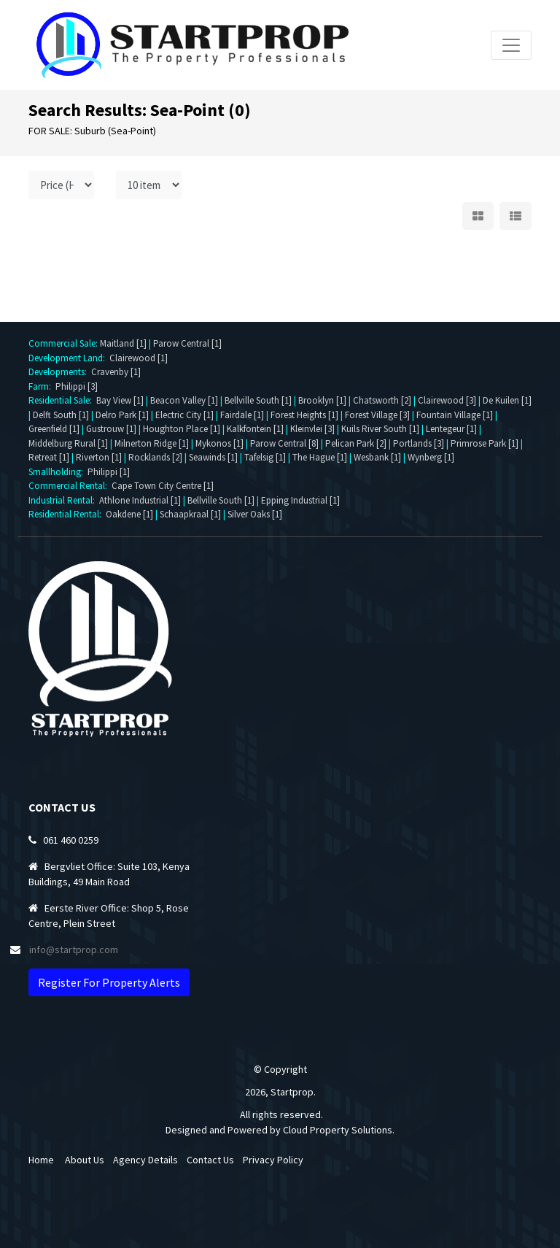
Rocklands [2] (155, 457)
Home (41, 1159)
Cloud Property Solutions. (338, 1129)
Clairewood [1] (138, 358)
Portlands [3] (418, 443)
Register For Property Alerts (109, 982)
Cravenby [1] (116, 372)
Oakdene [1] (129, 514)
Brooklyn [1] (322, 400)
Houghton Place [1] (181, 429)
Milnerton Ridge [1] (151, 443)
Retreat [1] (48, 457)
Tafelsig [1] (265, 457)
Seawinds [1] (213, 457)
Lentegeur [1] (451, 429)
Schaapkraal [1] (190, 514)
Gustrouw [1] (111, 429)
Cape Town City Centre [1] (163, 485)
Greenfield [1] (53, 429)
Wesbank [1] (377, 457)
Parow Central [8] (284, 443)
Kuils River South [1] (380, 429)
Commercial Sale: (64, 343)
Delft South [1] (61, 415)
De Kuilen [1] (507, 400)
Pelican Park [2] (355, 443)
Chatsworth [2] (382, 400)
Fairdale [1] (242, 415)
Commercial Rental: (70, 485)
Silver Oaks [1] (255, 514)
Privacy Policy (273, 1159)
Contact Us (210, 1159)
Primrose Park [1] (484, 443)
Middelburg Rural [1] (68, 443)
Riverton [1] (99, 457)
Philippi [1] (109, 472)
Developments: (59, 372)
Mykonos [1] (219, 443)
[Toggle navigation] (511, 45)
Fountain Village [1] (454, 415)
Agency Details (145, 1159)
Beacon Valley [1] (184, 400)
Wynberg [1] (431, 457)
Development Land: (68, 358)
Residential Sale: (62, 400)
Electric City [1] (184, 415)
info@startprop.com (73, 949)
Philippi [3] (76, 386)
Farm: (41, 386)
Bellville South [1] (258, 400)
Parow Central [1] (187, 343)
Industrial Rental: (63, 500)
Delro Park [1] (122, 415)
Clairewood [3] (447, 400)
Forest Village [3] (377, 415)
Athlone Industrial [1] (140, 500)
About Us (84, 1159)
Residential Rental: (67, 514)
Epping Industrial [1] (300, 500)
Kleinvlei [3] (312, 429)
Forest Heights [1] (304, 415)
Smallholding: (58, 472)
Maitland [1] (123, 343)
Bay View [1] (120, 400)
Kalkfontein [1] (255, 429)
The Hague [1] (319, 457)
